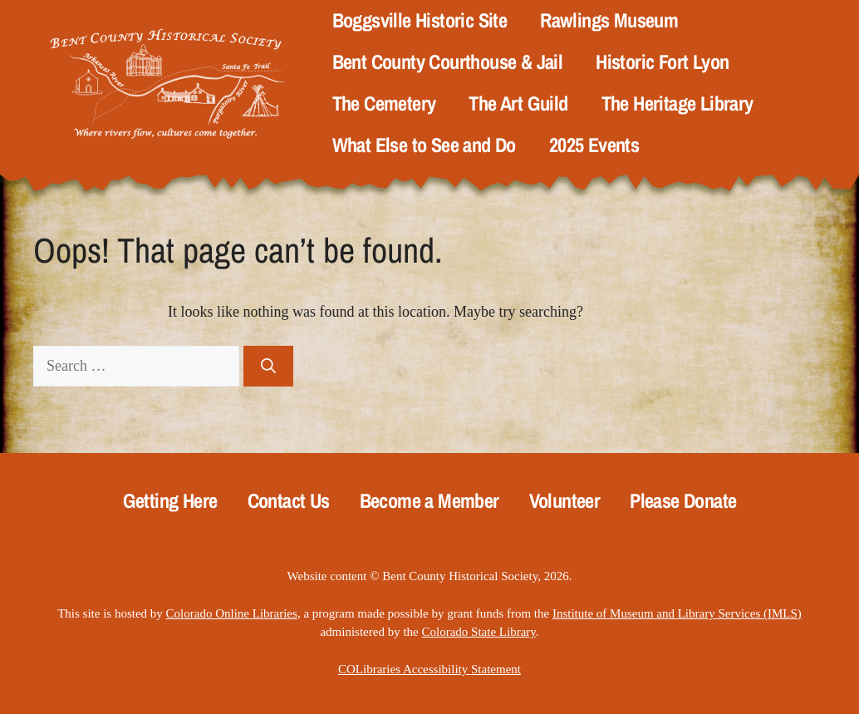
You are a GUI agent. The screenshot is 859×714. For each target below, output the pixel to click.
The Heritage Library (677, 103)
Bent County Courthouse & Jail (447, 62)
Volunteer (565, 501)
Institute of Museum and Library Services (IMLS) (677, 613)
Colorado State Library (478, 631)
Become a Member (429, 501)
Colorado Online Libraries (231, 613)
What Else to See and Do (424, 145)
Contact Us (289, 501)
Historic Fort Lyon (662, 62)
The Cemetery (384, 103)
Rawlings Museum (609, 20)
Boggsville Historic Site (420, 20)
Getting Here (170, 501)
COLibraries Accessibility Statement (429, 669)
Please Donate (683, 501)
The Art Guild (518, 103)
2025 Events (594, 145)
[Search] (268, 366)
